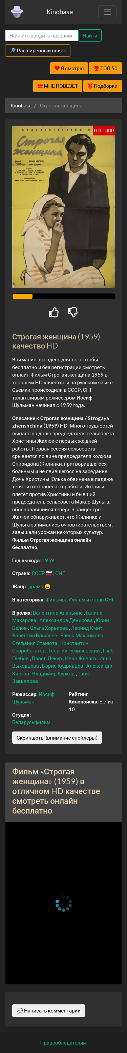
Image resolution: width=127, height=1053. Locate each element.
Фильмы (56, 599)
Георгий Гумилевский (74, 650)
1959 (48, 560)
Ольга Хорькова (49, 628)
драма (36, 586)
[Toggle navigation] (107, 11)
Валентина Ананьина (58, 613)
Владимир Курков (54, 673)
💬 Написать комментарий (49, 1010)
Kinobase (59, 12)
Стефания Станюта (35, 643)
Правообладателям (63, 1042)
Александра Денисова (66, 620)
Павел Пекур (47, 658)
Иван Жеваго (81, 658)
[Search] (41, 35)
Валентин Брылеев (35, 635)
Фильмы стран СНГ (92, 599)
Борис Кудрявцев (63, 666)
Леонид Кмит (87, 628)
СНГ (60, 573)
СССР (38, 573)
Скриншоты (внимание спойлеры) (57, 738)
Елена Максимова (82, 635)
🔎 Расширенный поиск (37, 50)
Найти (90, 35)
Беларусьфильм (31, 722)
